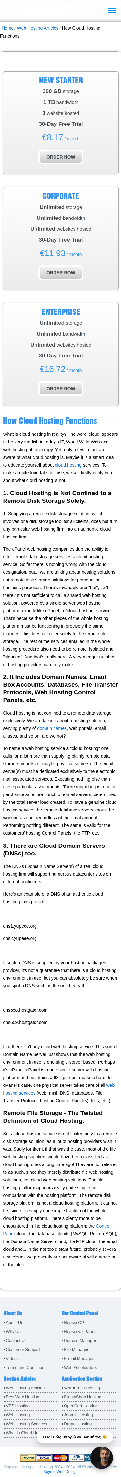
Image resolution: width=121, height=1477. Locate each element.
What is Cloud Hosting (26, 1432)
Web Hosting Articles (37, 27)
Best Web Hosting (22, 1397)
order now (60, 156)
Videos (12, 1358)
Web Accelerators (80, 1367)
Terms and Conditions (26, 1367)
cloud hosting (68, 465)
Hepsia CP (74, 1322)
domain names (52, 728)
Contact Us (16, 1340)
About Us (14, 1322)
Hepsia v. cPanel (79, 1331)
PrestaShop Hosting (82, 1397)
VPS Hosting (18, 1406)
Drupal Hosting (78, 1423)
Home (8, 27)
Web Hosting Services (26, 1423)
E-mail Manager (79, 1358)
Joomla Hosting (78, 1415)
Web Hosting (18, 1415)
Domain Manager (80, 1340)
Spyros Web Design (61, 1471)
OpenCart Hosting (80, 1406)
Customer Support (23, 1349)
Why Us (13, 1331)
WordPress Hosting (82, 1388)
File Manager (76, 1349)
